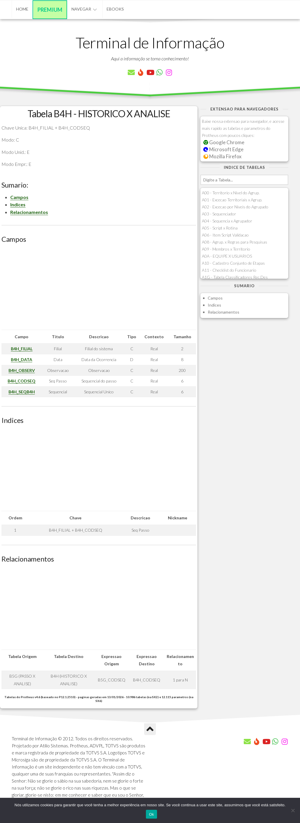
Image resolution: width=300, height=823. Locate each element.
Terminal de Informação (150, 42)
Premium (50, 10)
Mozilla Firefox (222, 156)
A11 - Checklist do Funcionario (229, 270)
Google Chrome (223, 142)
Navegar (81, 8)
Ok (151, 814)
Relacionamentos (29, 212)
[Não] (293, 810)
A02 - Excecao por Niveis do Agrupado (235, 206)
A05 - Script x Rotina (220, 227)
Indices (17, 204)
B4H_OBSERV (21, 370)
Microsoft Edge (223, 149)
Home (22, 8)
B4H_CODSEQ (21, 380)
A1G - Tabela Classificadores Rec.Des (235, 277)
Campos (19, 197)
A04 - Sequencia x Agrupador (227, 220)
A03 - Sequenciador (219, 213)
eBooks (115, 8)
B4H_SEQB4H (21, 391)
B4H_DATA (21, 359)
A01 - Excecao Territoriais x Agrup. (232, 199)
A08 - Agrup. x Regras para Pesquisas (234, 241)
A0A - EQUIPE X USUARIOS (227, 256)
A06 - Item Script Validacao (225, 234)
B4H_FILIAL (22, 348)
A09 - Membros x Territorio (226, 248)
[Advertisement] (98, 289)
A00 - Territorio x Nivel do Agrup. (231, 192)
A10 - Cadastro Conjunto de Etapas (233, 263)
